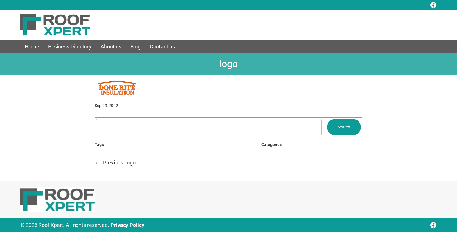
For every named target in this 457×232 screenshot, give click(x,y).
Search (344, 127)
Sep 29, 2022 (106, 105)
